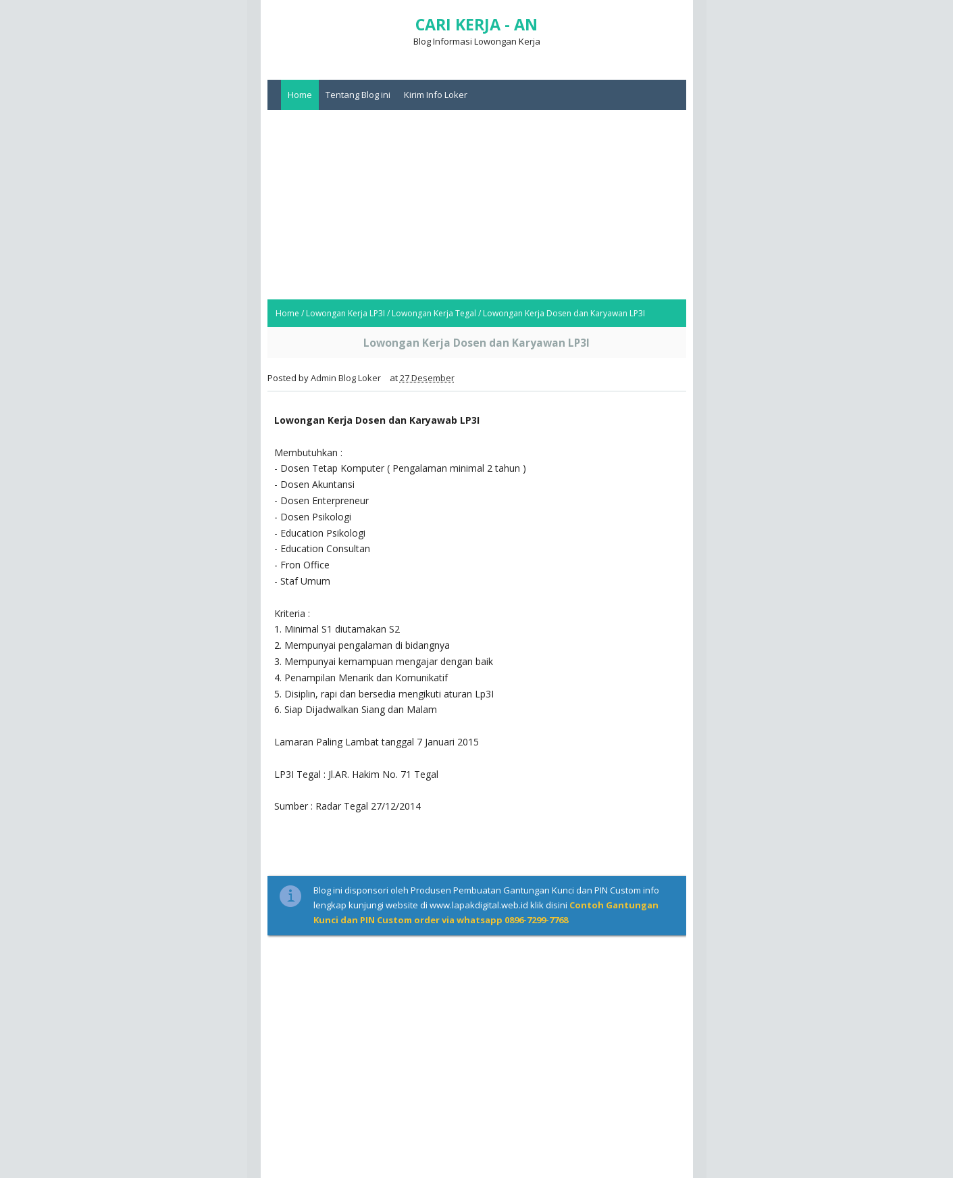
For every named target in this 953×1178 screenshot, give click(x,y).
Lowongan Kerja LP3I (345, 313)
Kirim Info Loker (435, 95)
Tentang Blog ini (358, 95)
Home (300, 95)
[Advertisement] (476, 204)
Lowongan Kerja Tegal (434, 313)
